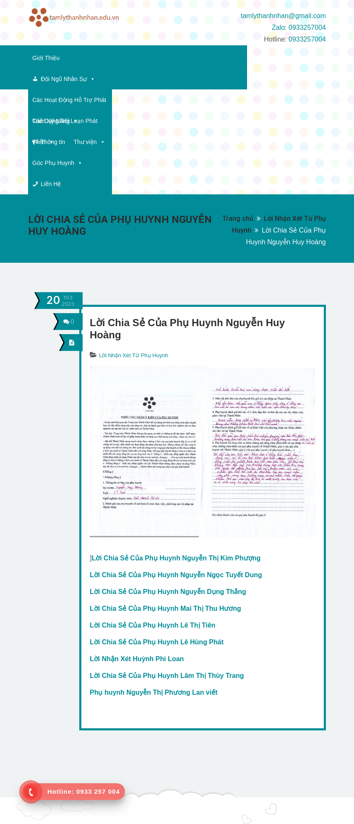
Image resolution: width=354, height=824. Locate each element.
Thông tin (150, 79)
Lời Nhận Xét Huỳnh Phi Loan (137, 553)
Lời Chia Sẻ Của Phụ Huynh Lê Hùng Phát (157, 537)
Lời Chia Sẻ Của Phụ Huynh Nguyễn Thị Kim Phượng (175, 453)
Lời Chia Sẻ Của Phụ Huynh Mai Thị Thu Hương (165, 503)
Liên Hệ (287, 79)
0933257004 (307, 39)
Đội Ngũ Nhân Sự (103, 57)
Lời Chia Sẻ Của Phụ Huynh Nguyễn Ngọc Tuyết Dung (176, 469)
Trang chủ (237, 114)
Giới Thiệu (46, 58)
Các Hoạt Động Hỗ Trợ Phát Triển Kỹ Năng (199, 57)
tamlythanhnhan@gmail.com (283, 15)
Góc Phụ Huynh (235, 78)
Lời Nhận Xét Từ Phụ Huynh (133, 250)
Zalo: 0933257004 (299, 27)
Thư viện (186, 78)
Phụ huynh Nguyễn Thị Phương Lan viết (154, 587)
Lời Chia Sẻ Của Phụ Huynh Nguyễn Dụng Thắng (168, 486)
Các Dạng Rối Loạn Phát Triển (76, 78)
